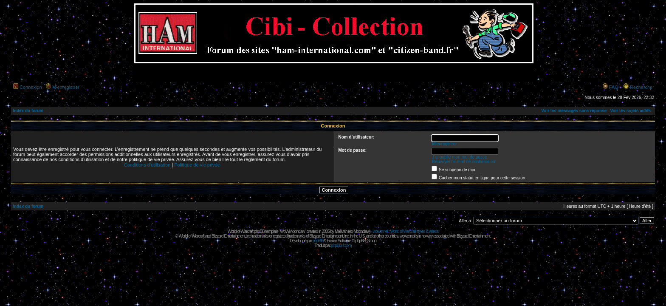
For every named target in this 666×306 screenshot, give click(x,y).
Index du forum (28, 110)
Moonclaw (361, 231)
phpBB (318, 240)
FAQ (613, 87)
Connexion (31, 87)
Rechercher (642, 87)
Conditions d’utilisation (147, 164)
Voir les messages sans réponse (574, 110)
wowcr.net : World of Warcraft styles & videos (406, 231)
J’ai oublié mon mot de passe (459, 157)
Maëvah (341, 231)
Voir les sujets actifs (630, 110)
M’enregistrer (65, 87)
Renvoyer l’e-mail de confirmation (463, 161)
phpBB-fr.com (341, 245)
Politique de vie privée (197, 164)
